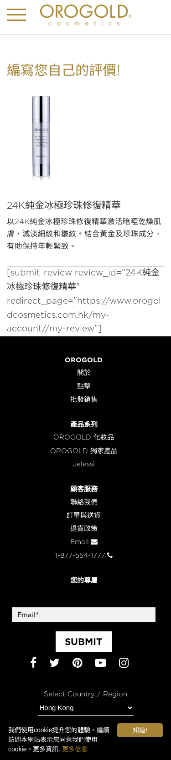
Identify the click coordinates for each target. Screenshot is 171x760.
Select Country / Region (85, 694)
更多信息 (75, 749)
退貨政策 (84, 528)
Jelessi (84, 464)
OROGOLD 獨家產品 (84, 451)
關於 (84, 373)
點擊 (84, 386)
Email (84, 542)
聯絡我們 (84, 502)
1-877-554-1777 (84, 555)
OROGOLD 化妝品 (83, 437)
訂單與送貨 (84, 515)
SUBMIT (84, 641)
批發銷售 (84, 399)
